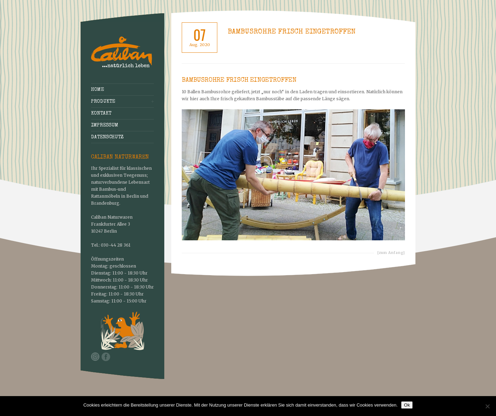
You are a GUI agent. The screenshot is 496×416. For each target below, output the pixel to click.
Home (97, 89)
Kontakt (101, 113)
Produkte (103, 101)
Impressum (104, 125)
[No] (487, 406)
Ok (407, 405)
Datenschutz (107, 137)
